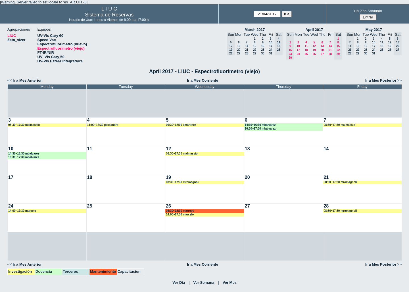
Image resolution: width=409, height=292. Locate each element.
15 (254, 46)
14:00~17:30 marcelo (22, 210)
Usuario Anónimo (368, 11)
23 (262, 49)
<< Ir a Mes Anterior (24, 80)
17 (270, 46)
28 (246, 53)
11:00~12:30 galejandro (102, 124)
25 (306, 54)
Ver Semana (203, 282)
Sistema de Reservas (109, 15)
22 (254, 49)
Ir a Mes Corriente (202, 80)
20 (238, 49)
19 (314, 50)
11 (306, 46)
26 (314, 54)
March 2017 (255, 29)
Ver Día (178, 282)
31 (270, 53)
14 (246, 46)
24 (270, 49)
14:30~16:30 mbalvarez (260, 124)
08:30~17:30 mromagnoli (182, 182)
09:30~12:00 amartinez (181, 124)
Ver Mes (230, 282)
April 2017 (314, 29)
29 (254, 53)
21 (246, 49)
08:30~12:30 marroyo (180, 210)
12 (314, 46)
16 (262, 46)
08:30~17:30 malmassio (24, 124)
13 (238, 46)
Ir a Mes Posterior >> (383, 80)
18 (306, 50)
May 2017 (374, 29)
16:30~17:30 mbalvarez (260, 128)
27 (238, 53)
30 (262, 53)
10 (270, 42)
